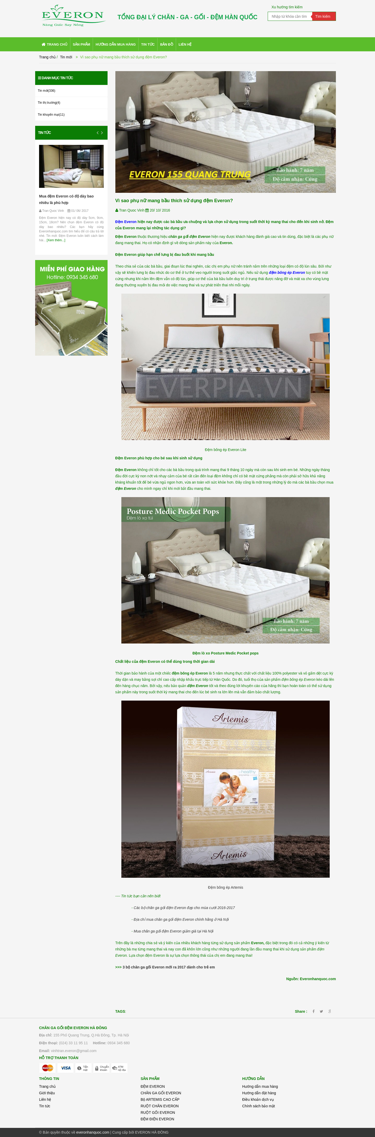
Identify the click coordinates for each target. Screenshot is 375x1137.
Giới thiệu (47, 1093)
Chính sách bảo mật (258, 1106)
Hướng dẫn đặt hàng (259, 1093)
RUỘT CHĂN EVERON (160, 1106)
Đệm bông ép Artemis (225, 887)
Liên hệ (45, 1099)
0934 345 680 (119, 1043)
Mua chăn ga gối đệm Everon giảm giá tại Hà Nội (173, 931)
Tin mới (66, 57)
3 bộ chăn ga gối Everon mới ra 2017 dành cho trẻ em (169, 967)
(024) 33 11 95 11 (73, 1043)
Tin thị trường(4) (49, 102)
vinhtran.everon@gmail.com (74, 1051)
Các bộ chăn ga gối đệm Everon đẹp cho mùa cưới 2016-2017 (184, 908)
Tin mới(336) (46, 90)
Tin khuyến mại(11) (51, 114)
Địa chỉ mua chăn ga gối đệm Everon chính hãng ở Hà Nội (181, 919)
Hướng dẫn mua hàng (260, 1086)
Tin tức (44, 133)
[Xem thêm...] (55, 240)
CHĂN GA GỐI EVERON (161, 1093)
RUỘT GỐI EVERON (158, 1112)
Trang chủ (47, 1086)
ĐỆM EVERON (153, 1086)
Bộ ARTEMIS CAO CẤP (160, 1099)
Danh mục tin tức (55, 78)
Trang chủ (47, 57)
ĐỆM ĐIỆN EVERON (157, 1119)
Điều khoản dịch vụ (258, 1099)
